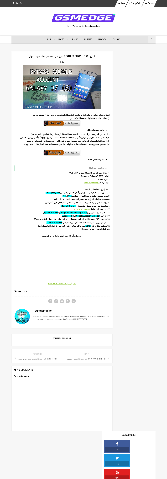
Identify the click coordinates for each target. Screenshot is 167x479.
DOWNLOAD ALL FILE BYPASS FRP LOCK (138, 123)
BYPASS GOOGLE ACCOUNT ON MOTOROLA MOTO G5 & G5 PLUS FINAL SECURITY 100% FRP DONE (136, 230)
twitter (74, 448)
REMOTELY (74, 40)
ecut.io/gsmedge (77, 213)
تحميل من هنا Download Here (59, 287)
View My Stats (68, 467)
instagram (108, 448)
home (121, 3)
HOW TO (61, 40)
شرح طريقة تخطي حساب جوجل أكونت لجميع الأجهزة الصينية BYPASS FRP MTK (137, 135)
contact (149, 3)
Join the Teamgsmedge (132, 147)
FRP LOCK (116, 40)
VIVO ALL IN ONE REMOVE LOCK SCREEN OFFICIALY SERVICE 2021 (135, 170)
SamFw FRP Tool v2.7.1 (132, 206)
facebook (58, 448)
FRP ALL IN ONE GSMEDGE (133, 182)
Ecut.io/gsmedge (87, 187)
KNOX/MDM (102, 40)
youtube (90, 448)
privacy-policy (135, 3)
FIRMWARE (88, 40)
